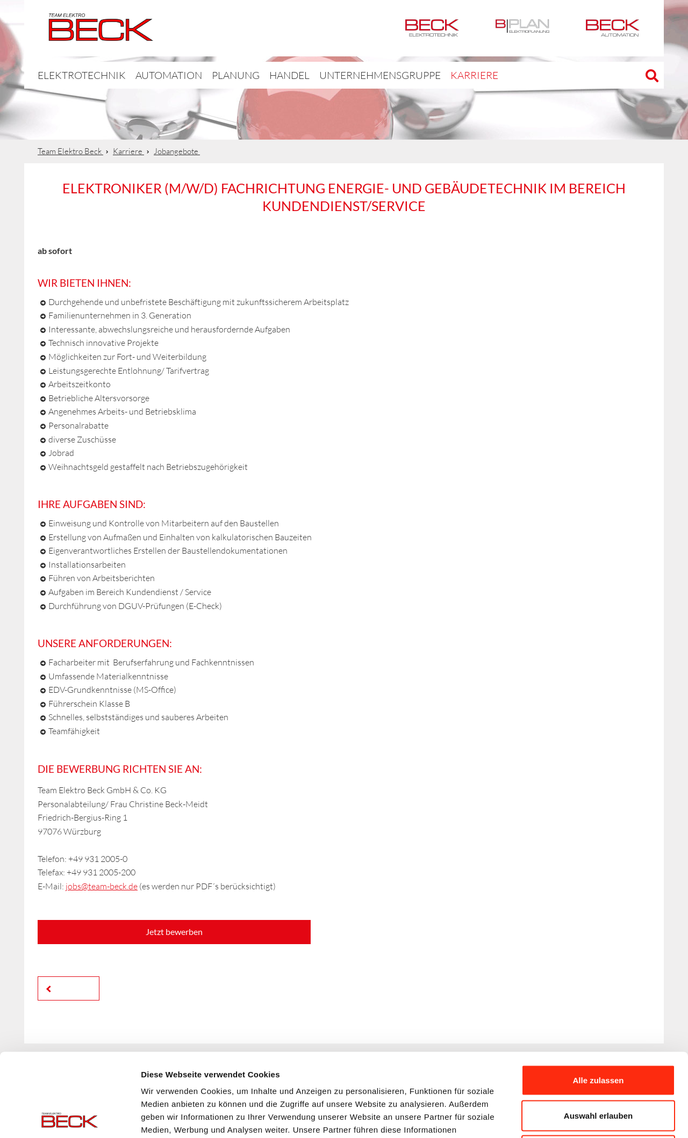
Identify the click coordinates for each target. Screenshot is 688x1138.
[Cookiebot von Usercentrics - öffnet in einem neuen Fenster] (70, 1117)
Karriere (426, 75)
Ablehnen (598, 1067)
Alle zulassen (598, 997)
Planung (212, 75)
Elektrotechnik (432, 28)
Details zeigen (571, 1116)
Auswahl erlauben (598, 1032)
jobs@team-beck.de (102, 886)
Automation (613, 28)
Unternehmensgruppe (343, 75)
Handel (263, 75)
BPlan (522, 28)
